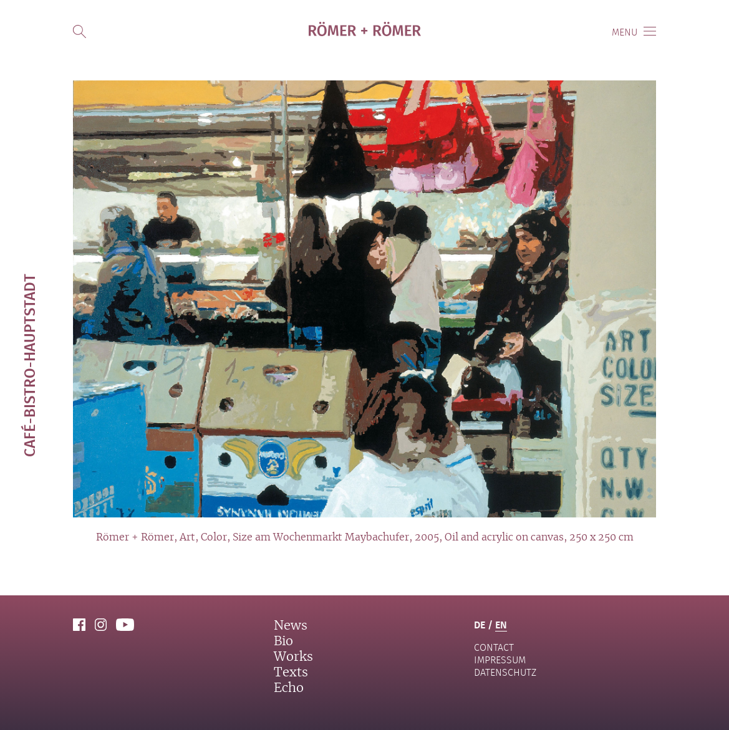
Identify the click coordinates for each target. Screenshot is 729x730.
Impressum (500, 660)
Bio (283, 641)
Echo (289, 688)
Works (293, 657)
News (290, 626)
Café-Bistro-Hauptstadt (29, 365)
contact (494, 647)
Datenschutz (505, 672)
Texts (291, 672)
